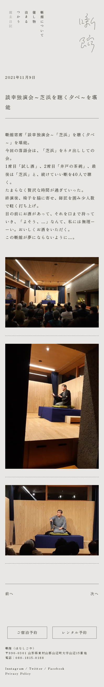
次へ (94, 593)
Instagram (14, 668)
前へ (9, 593)
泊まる (26, 17)
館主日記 (10, 20)
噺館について (42, 24)
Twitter (36, 668)
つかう (18, 17)
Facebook (56, 668)
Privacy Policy (18, 673)
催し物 (34, 17)
